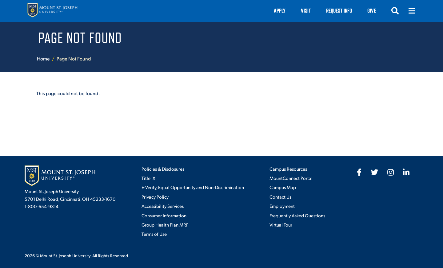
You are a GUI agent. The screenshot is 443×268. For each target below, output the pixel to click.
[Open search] (395, 10)
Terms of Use (154, 234)
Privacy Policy (155, 197)
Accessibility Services (163, 206)
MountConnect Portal (291, 178)
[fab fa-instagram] (390, 172)
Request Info (339, 10)
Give (371, 10)
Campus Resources (288, 169)
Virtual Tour (280, 224)
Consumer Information (164, 215)
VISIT (306, 10)
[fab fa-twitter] (374, 172)
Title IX (148, 178)
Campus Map (282, 187)
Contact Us (280, 197)
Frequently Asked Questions (297, 215)
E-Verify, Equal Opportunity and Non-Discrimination (193, 187)
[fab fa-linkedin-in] (406, 172)
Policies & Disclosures (163, 169)
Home (43, 58)
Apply (279, 10)
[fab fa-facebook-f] (359, 172)
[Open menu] (411, 10)
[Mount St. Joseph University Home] (52, 11)
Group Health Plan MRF (165, 224)
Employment (282, 206)
